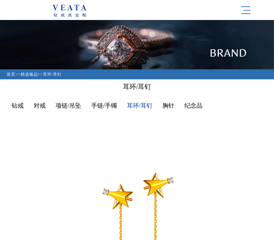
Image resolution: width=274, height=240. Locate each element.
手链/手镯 (104, 105)
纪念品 (193, 105)
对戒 (40, 105)
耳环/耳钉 (52, 74)
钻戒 (18, 105)
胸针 (168, 105)
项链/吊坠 (68, 105)
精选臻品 (29, 74)
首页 (11, 74)
